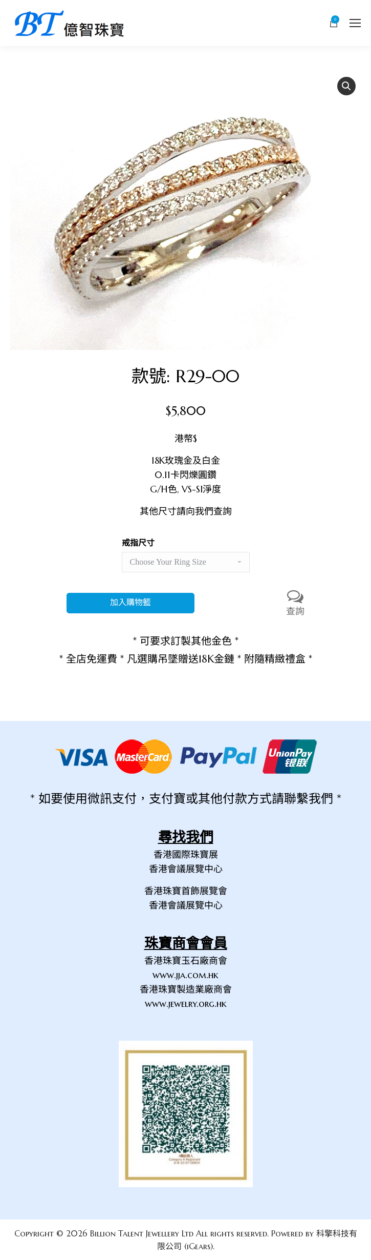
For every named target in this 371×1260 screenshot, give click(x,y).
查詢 (295, 602)
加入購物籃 (130, 602)
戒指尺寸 (138, 543)
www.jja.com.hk (185, 975)
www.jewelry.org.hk (186, 1003)
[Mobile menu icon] (355, 23)
